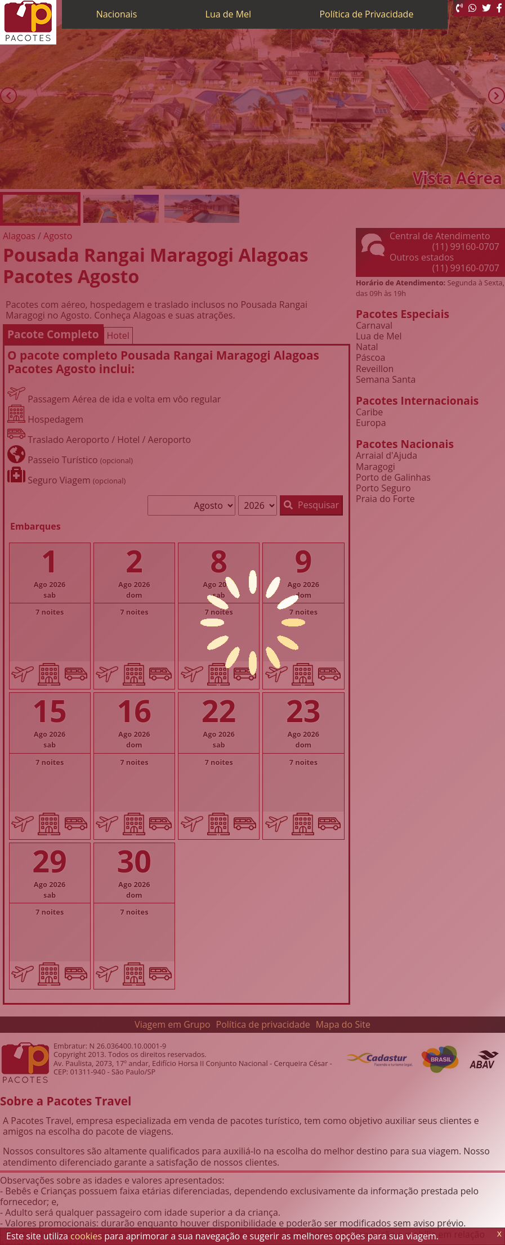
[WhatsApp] (472, 8)
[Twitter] (486, 8)
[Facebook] (499, 8)
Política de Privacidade (366, 14)
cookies (86, 1236)
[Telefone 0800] (459, 8)
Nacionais (116, 14)
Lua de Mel (228, 14)
